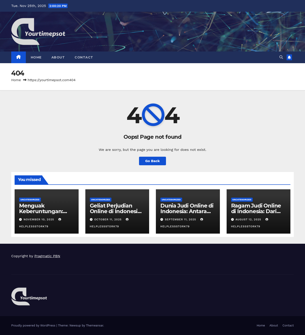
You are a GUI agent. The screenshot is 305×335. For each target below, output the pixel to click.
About (58, 57)
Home (36, 57)
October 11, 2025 (108, 219)
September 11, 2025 (181, 219)
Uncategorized (30, 199)
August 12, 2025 (248, 219)
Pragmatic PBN (47, 256)
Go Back (152, 161)
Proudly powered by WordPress (33, 325)
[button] (281, 57)
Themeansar (94, 325)
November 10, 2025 (39, 219)
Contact (84, 57)
